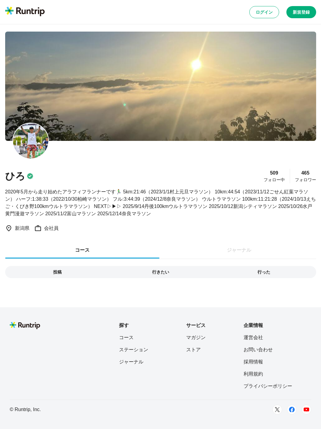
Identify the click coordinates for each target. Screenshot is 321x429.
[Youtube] (306, 409)
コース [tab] (82, 250)
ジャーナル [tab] (239, 250)
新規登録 (301, 12)
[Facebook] (292, 409)
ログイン (264, 12)
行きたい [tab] (160, 272)
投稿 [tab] (57, 272)
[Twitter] (277, 409)
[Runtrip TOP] (25, 12)
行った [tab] (264, 272)
